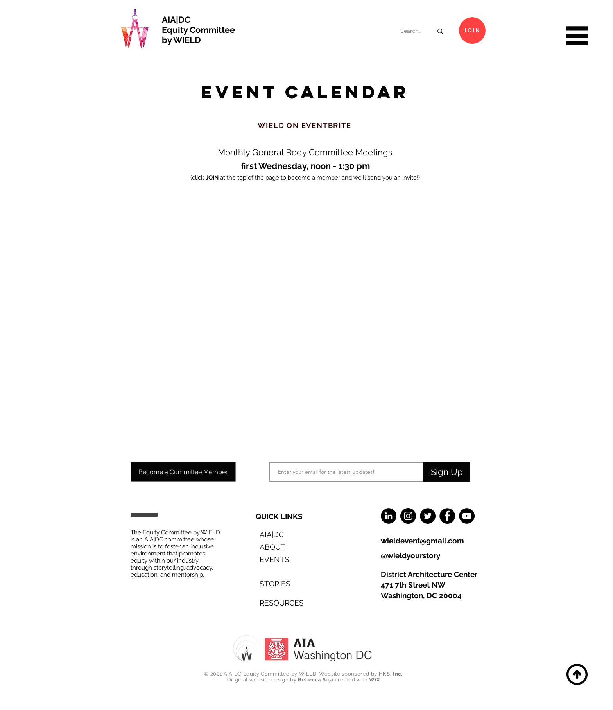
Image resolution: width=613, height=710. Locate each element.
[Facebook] (447, 516)
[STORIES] (283, 583)
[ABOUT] (283, 546)
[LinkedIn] (388, 516)
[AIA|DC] (283, 534)
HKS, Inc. (391, 674)
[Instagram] (408, 516)
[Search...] (410, 31)
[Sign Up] (446, 472)
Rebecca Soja (315, 680)
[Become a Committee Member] (183, 472)
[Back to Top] (576, 674)
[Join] (472, 30)
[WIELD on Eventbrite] (304, 125)
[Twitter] (428, 516)
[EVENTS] (283, 559)
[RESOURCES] (283, 602)
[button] (576, 35)
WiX (374, 680)
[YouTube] (467, 516)
